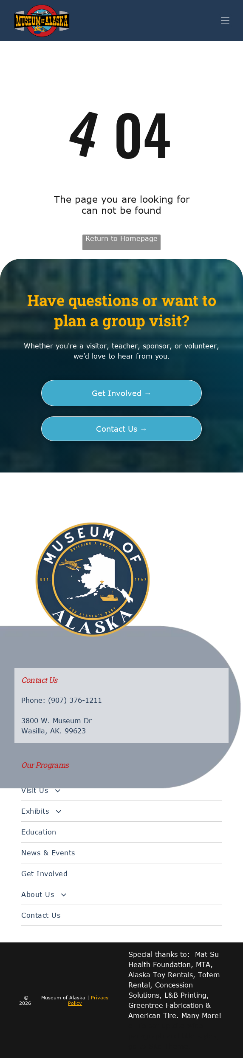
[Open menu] (225, 20)
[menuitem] (121, 790)
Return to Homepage (121, 238)
